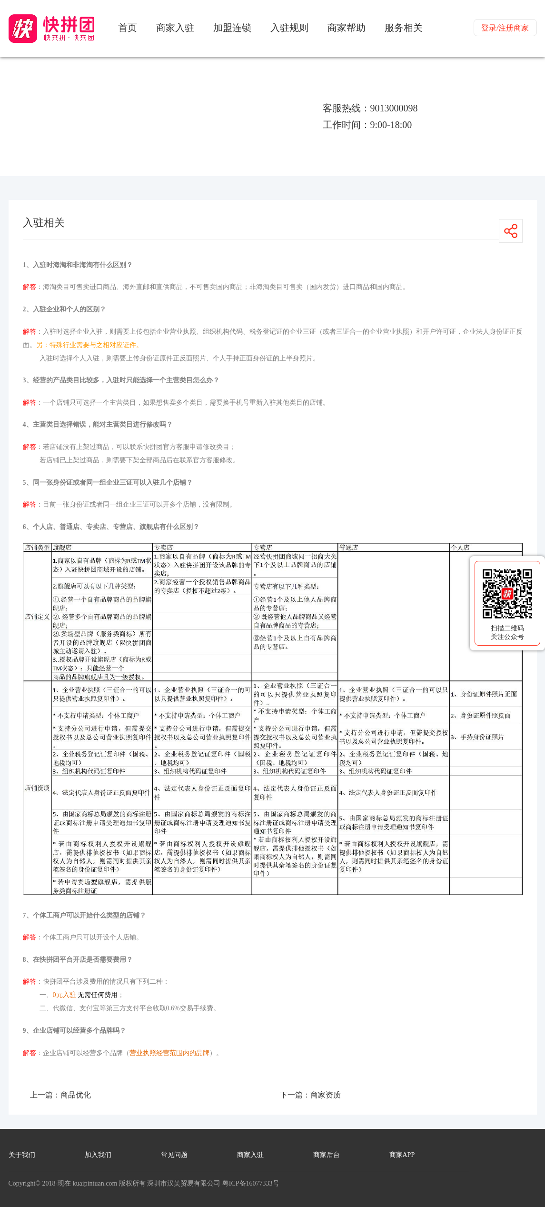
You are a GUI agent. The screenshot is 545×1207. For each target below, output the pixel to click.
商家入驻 (175, 27)
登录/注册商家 (505, 28)
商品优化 (75, 1095)
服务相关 (404, 27)
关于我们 (22, 1154)
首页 (127, 27)
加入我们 (98, 1154)
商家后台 (326, 1154)
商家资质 (325, 1095)
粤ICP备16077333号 (250, 1183)
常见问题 (174, 1154)
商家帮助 (346, 27)
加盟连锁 (232, 27)
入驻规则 (289, 27)
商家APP (402, 1154)
